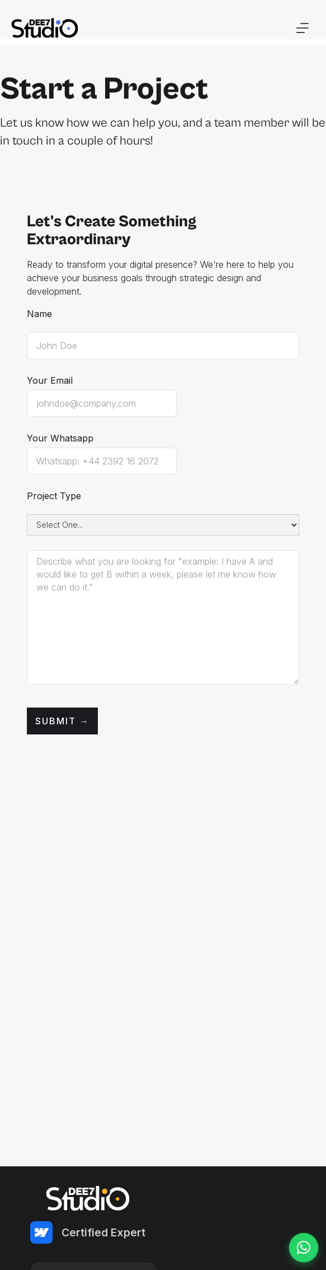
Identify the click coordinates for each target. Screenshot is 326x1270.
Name (39, 313)
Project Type (54, 495)
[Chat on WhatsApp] (303, 1247)
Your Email (50, 380)
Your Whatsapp (60, 438)
